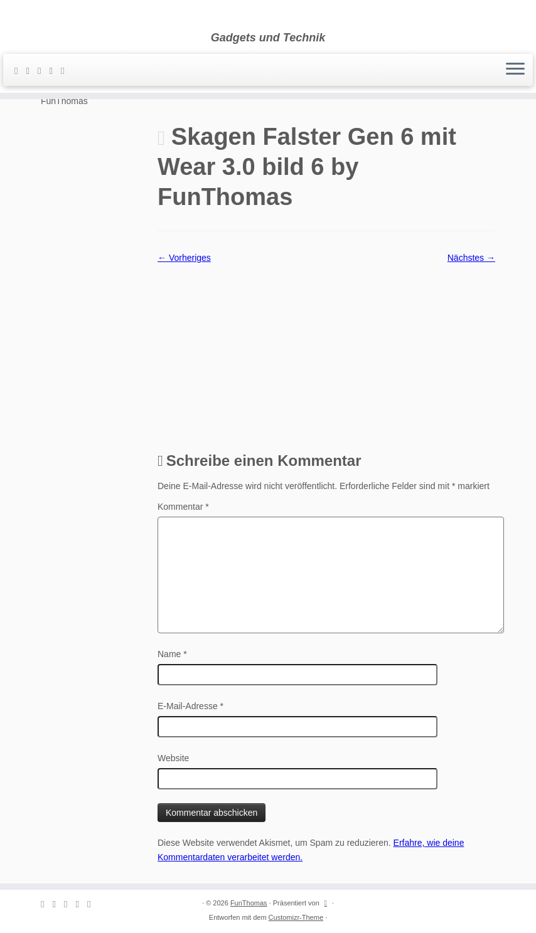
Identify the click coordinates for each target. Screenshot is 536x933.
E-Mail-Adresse (190, 706)
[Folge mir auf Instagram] (54, 70)
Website (173, 758)
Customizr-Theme (296, 917)
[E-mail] (31, 70)
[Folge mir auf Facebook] (43, 70)
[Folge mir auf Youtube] (66, 70)
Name (172, 654)
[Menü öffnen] (515, 70)
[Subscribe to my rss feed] (20, 70)
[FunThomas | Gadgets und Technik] (268, 15)
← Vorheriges (184, 258)
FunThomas (248, 903)
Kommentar (183, 507)
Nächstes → (471, 258)
